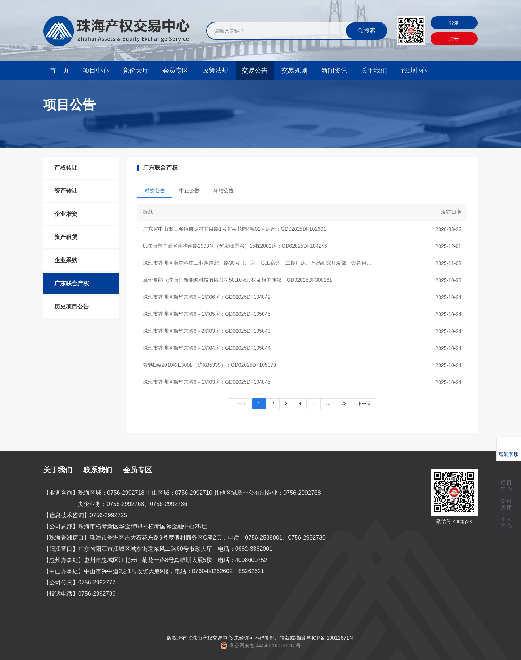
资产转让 (65, 191)
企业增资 (65, 214)
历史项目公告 (71, 306)
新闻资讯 (334, 70)
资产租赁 (65, 237)
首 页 (59, 70)
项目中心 (96, 70)
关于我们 (374, 70)
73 (344, 403)
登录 (454, 23)
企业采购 (65, 260)
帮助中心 (414, 70)
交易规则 (294, 70)
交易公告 (255, 70)
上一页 (240, 403)
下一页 (363, 403)
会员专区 (175, 70)
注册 (454, 39)
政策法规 (215, 70)
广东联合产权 (71, 283)
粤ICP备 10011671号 (330, 638)
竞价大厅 (136, 70)
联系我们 (97, 470)
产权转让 (65, 168)
